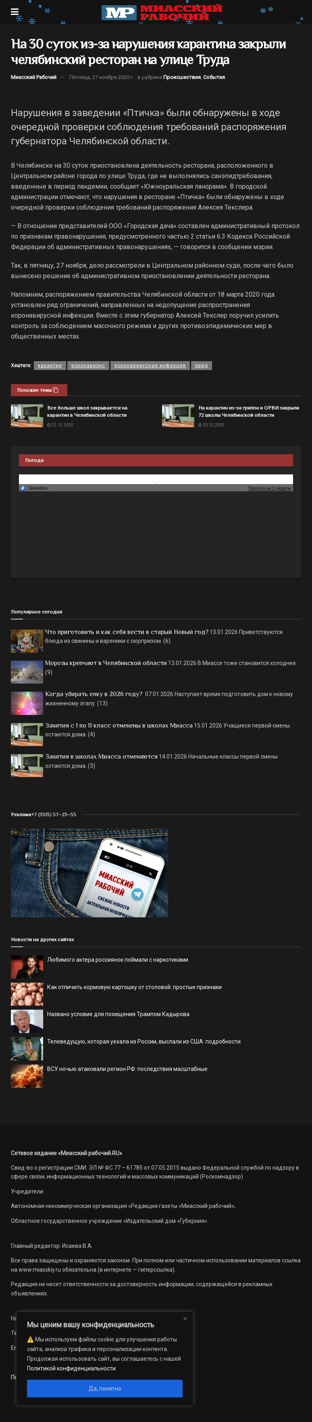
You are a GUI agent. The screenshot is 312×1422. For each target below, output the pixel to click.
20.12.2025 (211, 425)
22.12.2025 (60, 425)
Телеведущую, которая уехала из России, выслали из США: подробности (144, 1041)
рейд (201, 365)
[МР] (89, 872)
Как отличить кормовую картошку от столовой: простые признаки (134, 987)
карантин (50, 365)
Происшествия (182, 77)
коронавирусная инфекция (150, 365)
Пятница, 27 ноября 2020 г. (101, 77)
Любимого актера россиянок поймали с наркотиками (117, 959)
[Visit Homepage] (162, 12)
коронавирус (88, 365)
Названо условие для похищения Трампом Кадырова (118, 1014)
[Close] (185, 1318)
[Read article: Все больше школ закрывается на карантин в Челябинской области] (27, 415)
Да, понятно (105, 1388)
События (214, 77)
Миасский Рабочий (33, 77)
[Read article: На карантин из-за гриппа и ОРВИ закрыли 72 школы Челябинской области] (178, 415)
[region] (104, 1359)
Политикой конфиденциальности (71, 1368)
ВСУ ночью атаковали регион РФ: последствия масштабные (127, 1069)
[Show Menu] (15, 12)
